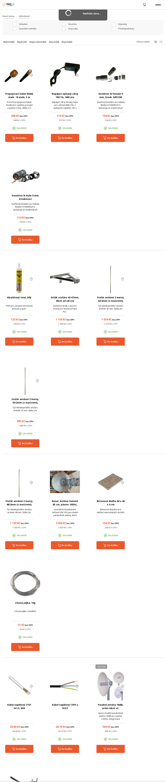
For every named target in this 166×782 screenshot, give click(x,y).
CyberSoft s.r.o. (50, 778)
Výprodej (122, 24)
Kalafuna (148, 603)
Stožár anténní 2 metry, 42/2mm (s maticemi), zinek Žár (105, 199)
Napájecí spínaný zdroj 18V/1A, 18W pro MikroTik (61, 97)
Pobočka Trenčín (135, 730)
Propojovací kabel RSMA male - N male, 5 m (18, 97)
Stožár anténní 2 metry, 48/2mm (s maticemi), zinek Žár (18, 301)
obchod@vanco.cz (142, 714)
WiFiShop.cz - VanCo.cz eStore (14, 5)
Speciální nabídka (27, 28)
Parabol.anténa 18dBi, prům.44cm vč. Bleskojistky (104, 403)
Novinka (72, 24)
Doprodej (73, 28)
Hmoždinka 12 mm (104, 501)
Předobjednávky (126, 28)
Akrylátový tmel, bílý (18, 195)
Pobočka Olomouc (96, 730)
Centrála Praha (55, 730)
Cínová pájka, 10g (148, 297)
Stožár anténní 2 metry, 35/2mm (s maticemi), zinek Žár (148, 199)
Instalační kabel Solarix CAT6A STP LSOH (61, 505)
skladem (23, 24)
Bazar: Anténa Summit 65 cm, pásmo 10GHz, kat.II (61, 301)
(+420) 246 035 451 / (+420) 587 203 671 (98, 714)
